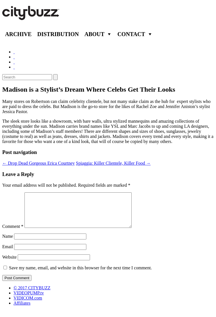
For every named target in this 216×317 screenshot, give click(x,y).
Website (9, 263)
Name (7, 243)
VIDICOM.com (28, 304)
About (94, 34)
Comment (12, 233)
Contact (131, 34)
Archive (18, 34)
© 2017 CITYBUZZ (32, 294)
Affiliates (22, 309)
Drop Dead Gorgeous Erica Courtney (38, 163)
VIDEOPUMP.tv (29, 299)
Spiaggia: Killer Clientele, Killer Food (113, 163)
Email (7, 253)
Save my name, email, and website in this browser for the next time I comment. (80, 274)
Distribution (58, 34)
